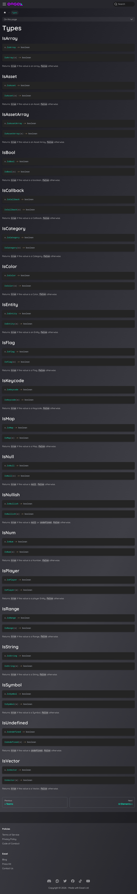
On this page (10, 19)
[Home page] (4, 12)
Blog (4, 859)
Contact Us (7, 868)
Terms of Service (10, 834)
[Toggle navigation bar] (4, 4)
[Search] (124, 4)
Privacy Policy (9, 839)
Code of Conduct (10, 843)
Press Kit (6, 864)
